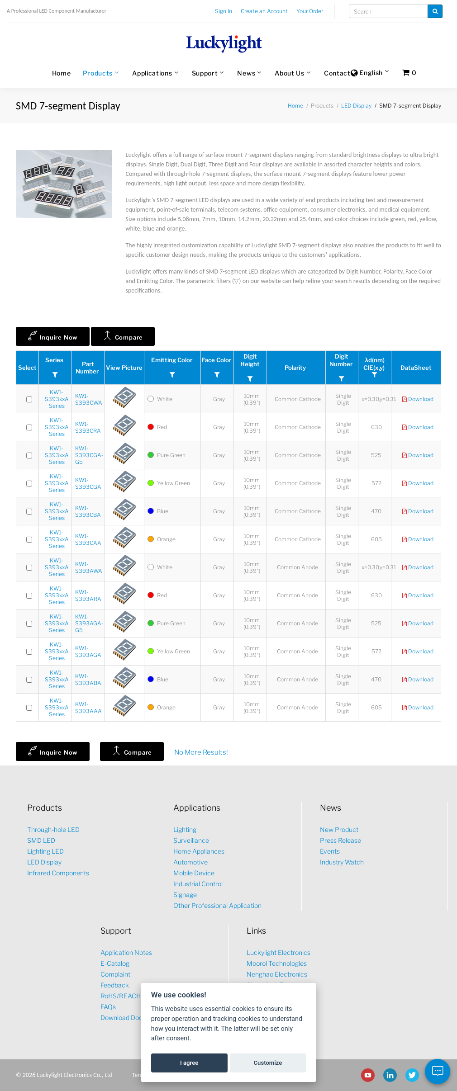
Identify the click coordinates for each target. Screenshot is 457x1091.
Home (61, 73)
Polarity (296, 367)
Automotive (190, 862)
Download (417, 399)
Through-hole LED (53, 829)
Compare (123, 335)
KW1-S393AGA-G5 (89, 623)
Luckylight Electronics (278, 952)
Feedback (114, 985)
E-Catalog (114, 963)
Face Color (217, 360)
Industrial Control (198, 884)
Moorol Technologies (277, 963)
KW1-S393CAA (88, 539)
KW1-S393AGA (88, 651)
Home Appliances (198, 851)
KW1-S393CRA (88, 427)
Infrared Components (58, 873)
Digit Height (250, 360)
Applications (152, 73)
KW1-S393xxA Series (57, 399)
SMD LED (41, 840)
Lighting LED (45, 851)
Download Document (131, 1017)
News (246, 73)
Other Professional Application (217, 905)
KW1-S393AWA (88, 567)
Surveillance (191, 840)
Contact (337, 73)
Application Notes (126, 952)
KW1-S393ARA (88, 595)
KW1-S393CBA (88, 511)
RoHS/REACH (120, 996)
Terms (140, 1075)
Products (98, 73)
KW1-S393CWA (88, 399)
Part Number (88, 367)
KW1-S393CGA (88, 483)
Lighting (184, 829)
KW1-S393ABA (88, 679)
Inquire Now (53, 335)
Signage (185, 894)
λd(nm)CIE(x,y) (374, 363)
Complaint (115, 974)
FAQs (108, 1007)
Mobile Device (193, 873)
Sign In (223, 11)
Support (205, 73)
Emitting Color (172, 360)
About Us (290, 73)
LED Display (356, 105)
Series (55, 360)
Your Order (309, 11)
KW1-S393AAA (88, 707)
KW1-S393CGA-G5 (89, 455)
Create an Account (264, 11)
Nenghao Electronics (277, 974)
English (367, 73)
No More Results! (201, 752)
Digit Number (341, 360)
